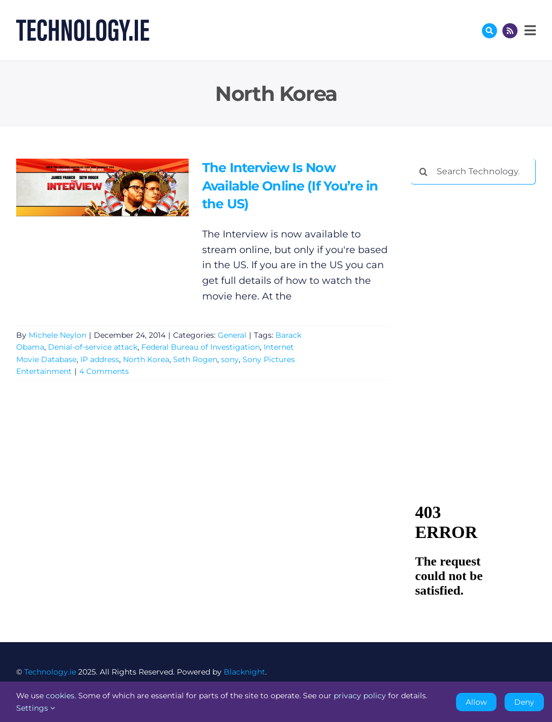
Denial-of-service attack (92, 347)
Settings (35, 708)
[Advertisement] (481, 262)
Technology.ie (50, 672)
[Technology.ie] (82, 24)
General (232, 335)
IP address (99, 359)
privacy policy (360, 695)
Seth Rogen (195, 359)
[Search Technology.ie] (473, 172)
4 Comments (104, 371)
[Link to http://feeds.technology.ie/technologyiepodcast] (510, 30)
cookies (60, 695)
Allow (476, 702)
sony (230, 359)
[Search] (424, 172)
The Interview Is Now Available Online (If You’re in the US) (290, 186)
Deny (524, 702)
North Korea (146, 359)
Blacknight (244, 672)
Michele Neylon (57, 335)
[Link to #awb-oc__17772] (489, 30)
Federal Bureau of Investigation (200, 347)
